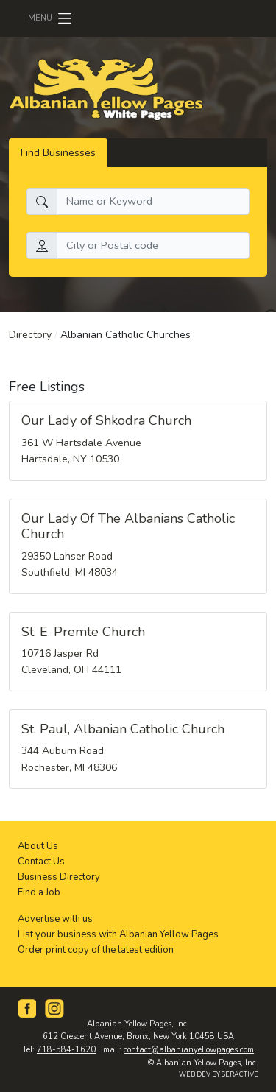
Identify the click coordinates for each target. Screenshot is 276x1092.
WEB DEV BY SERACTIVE (218, 1074)
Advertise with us (55, 919)
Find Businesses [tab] (58, 152)
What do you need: (72, 179)
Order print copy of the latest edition (96, 950)
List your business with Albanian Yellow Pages (118, 934)
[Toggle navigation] (51, 18)
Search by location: (72, 223)
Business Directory (59, 877)
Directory (30, 335)
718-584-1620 (66, 1049)
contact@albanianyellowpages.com (189, 1049)
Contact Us (41, 861)
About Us (38, 846)
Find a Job (39, 892)
